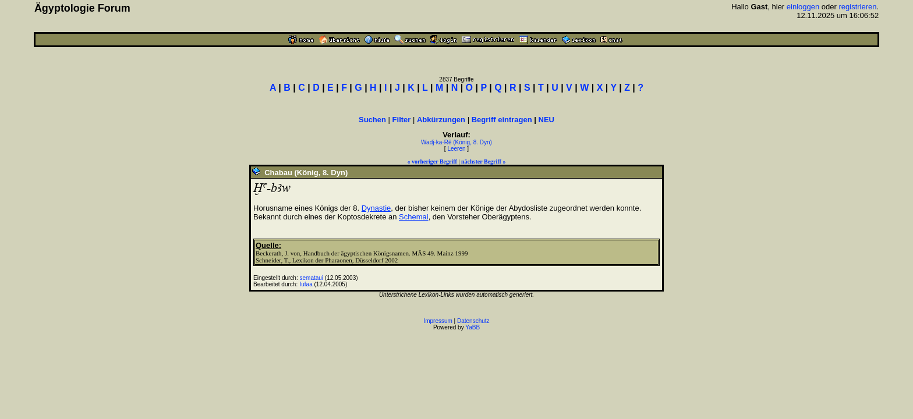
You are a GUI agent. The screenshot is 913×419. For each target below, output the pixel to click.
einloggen (803, 6)
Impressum (437, 321)
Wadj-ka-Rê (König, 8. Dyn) (456, 142)
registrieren (857, 6)
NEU (546, 119)
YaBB (472, 327)
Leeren (456, 148)
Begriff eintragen (502, 119)
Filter (401, 119)
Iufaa (306, 284)
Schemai (414, 216)
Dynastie (376, 208)
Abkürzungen (441, 119)
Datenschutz (473, 321)
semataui (312, 278)
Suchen (372, 119)
